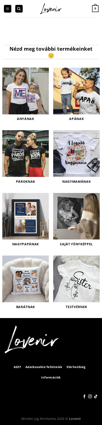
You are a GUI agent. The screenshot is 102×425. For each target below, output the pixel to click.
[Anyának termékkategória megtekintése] (25, 97)
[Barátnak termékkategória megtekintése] (25, 285)
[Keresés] (19, 9)
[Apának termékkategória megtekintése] (76, 97)
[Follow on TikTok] (96, 397)
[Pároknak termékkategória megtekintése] (25, 159)
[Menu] (7, 9)
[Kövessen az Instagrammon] (90, 397)
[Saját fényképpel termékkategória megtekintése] (76, 222)
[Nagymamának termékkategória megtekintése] (76, 159)
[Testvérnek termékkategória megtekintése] (76, 285)
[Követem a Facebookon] (84, 397)
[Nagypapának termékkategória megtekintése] (25, 222)
